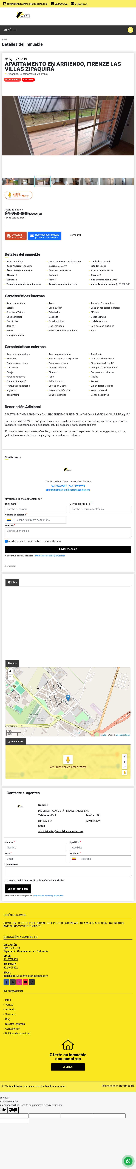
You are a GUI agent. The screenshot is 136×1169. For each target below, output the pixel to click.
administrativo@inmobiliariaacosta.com (69, 489)
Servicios (10, 1014)
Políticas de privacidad (17, 1033)
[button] (131, 79)
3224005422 (61, 3)
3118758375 (81, 3)
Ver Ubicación (58, 767)
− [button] (10, 677)
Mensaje (10, 525)
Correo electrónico (80, 503)
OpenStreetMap (123, 735)
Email (8, 853)
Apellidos (75, 842)
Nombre (10, 842)
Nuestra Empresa (15, 1023)
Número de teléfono (16, 514)
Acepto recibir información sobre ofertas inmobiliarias (36, 880)
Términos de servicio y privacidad (49, 556)
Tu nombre (11, 503)
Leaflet (103, 735)
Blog (7, 1019)
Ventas (9, 1004)
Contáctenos (12, 1028)
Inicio (4, 40)
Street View (19, 195)
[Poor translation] (13, 1110)
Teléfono (75, 853)
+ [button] (10, 672)
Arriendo (10, 1009)
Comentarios (11, 864)
